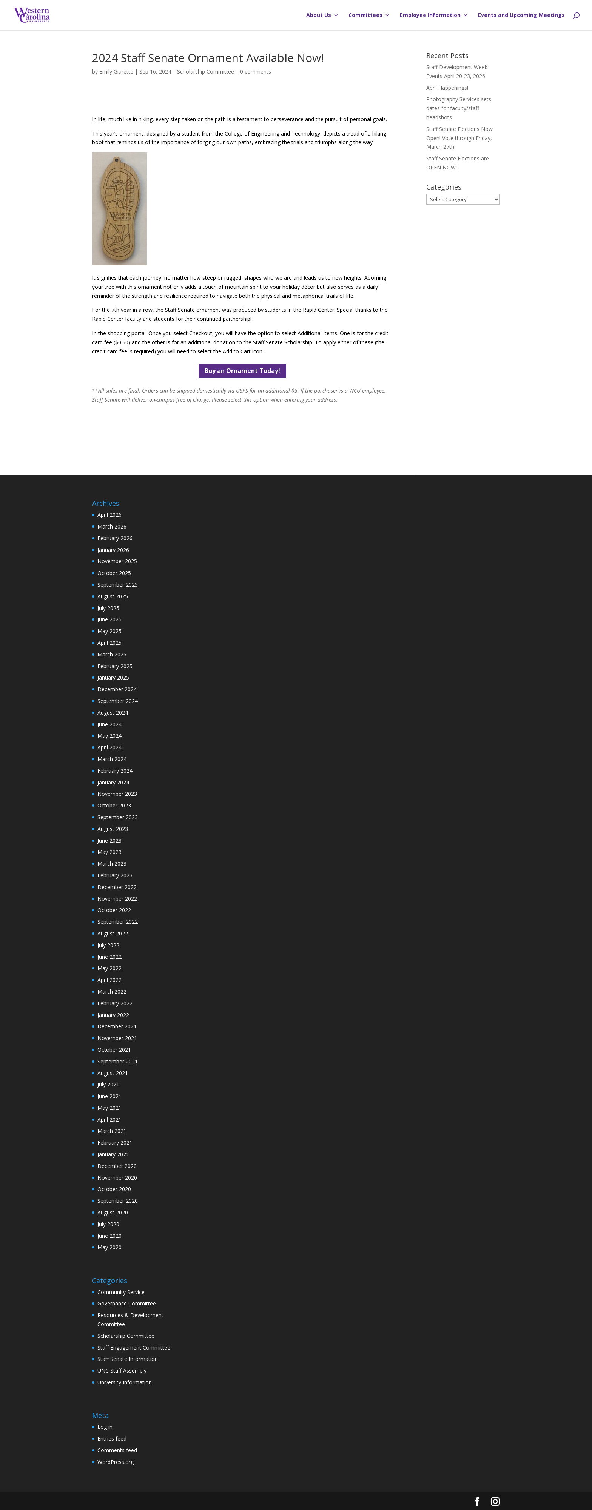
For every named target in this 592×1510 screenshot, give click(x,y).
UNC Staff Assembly (121, 1370)
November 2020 (117, 1177)
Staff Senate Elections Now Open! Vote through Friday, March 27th (459, 138)
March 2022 (111, 991)
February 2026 (115, 538)
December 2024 (117, 689)
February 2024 (115, 770)
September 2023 (117, 817)
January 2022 (113, 1014)
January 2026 (113, 549)
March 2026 (111, 526)
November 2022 (117, 898)
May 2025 (109, 631)
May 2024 (109, 735)
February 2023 (115, 875)
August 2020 (112, 1212)
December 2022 (117, 887)
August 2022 (112, 933)
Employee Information (430, 15)
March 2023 (111, 863)
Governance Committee (126, 1303)
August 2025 (112, 596)
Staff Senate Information (127, 1358)
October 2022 (114, 910)
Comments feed (117, 1450)
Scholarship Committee (205, 71)
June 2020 (109, 1235)
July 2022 (108, 945)
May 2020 (109, 1247)
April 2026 (109, 514)
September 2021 (117, 1061)
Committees (365, 15)
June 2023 (109, 840)
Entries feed (111, 1438)
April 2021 (109, 1119)
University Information (124, 1382)
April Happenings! (447, 87)
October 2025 (114, 572)
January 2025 (113, 677)
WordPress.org (115, 1461)
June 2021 (109, 1096)
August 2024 (112, 712)
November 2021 (117, 1038)
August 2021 (112, 1073)
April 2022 (109, 979)
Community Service (121, 1292)
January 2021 (113, 1154)
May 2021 (109, 1107)
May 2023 (109, 851)
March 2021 (111, 1130)
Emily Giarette (116, 71)
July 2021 (108, 1084)
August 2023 (112, 828)
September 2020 (117, 1200)
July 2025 (108, 608)
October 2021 (114, 1049)
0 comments (255, 71)
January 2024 (113, 782)
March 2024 (111, 759)
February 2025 (115, 666)
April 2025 (109, 642)
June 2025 (109, 619)
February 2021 (115, 1142)
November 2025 (117, 561)
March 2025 (111, 654)
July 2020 (108, 1224)
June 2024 (109, 724)
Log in (105, 1426)
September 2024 (117, 700)
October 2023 (114, 805)
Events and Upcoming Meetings (521, 15)
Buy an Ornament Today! (242, 371)
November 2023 (117, 793)
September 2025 (117, 584)
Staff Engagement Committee (133, 1347)
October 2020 (114, 1189)
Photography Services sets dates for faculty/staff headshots (458, 108)
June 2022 (109, 956)
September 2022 (117, 921)
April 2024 (109, 747)
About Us (318, 15)
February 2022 (115, 1003)
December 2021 (117, 1026)
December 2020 (117, 1165)
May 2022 (109, 968)
